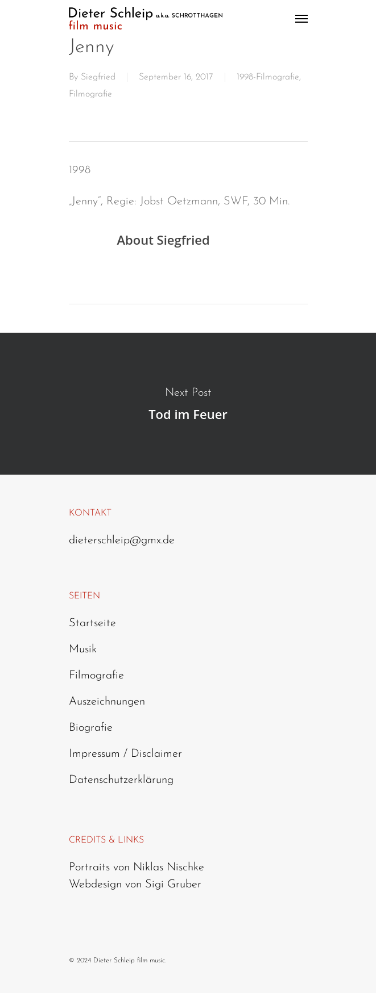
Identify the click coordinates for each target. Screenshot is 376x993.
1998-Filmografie (268, 77)
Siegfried (98, 77)
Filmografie (90, 94)
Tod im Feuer (188, 404)
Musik (83, 649)
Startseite (92, 623)
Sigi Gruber (173, 884)
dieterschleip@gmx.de (122, 540)
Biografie (91, 728)
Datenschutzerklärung (121, 780)
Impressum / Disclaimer (125, 754)
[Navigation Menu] (301, 18)
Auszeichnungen (107, 701)
